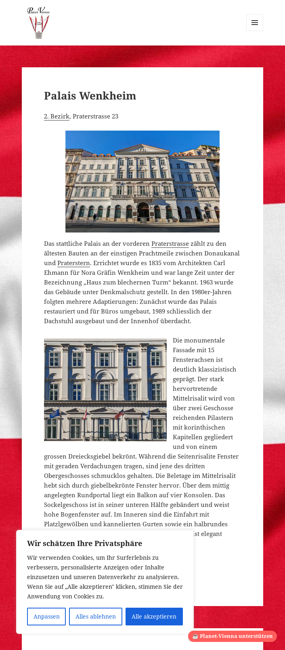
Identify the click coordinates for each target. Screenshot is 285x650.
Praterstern (73, 263)
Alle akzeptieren (154, 616)
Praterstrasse (170, 243)
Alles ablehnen (95, 616)
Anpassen (47, 616)
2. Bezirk (56, 116)
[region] (105, 582)
